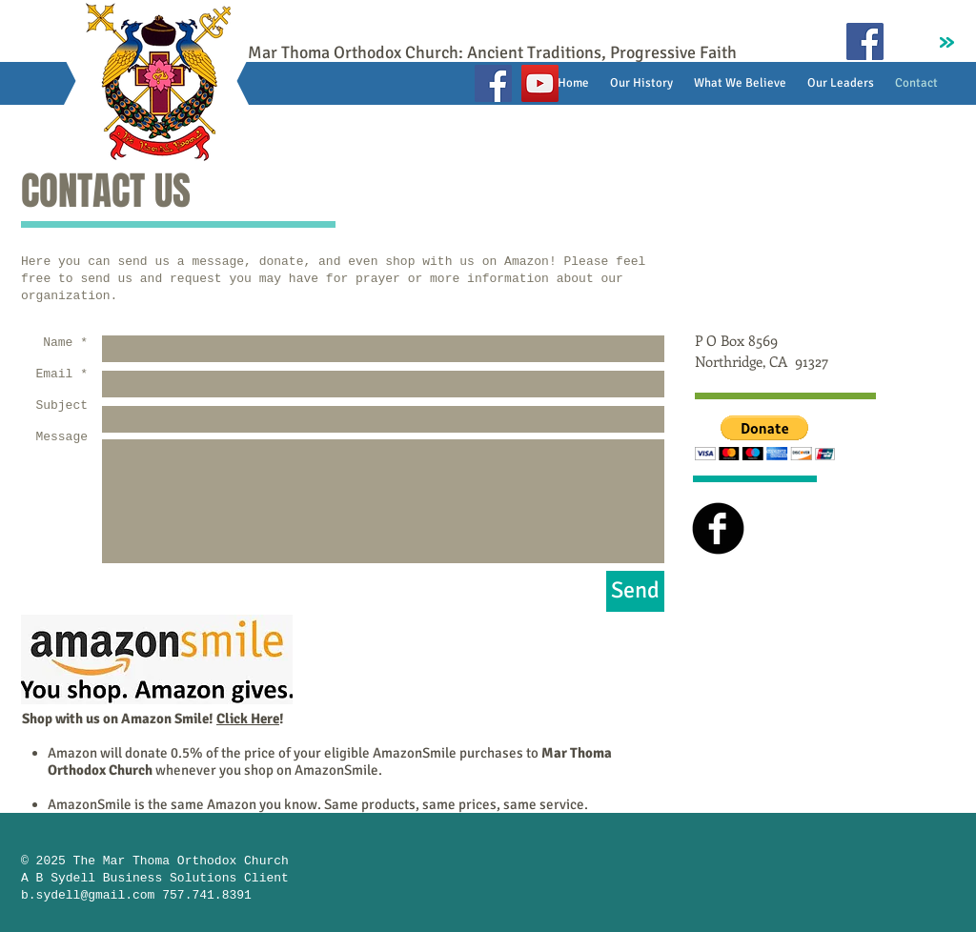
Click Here (247, 718)
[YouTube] (540, 83)
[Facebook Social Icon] (865, 41)
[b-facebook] (718, 528)
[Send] (635, 591)
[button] (765, 437)
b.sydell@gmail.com (87, 895)
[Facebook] (493, 83)
